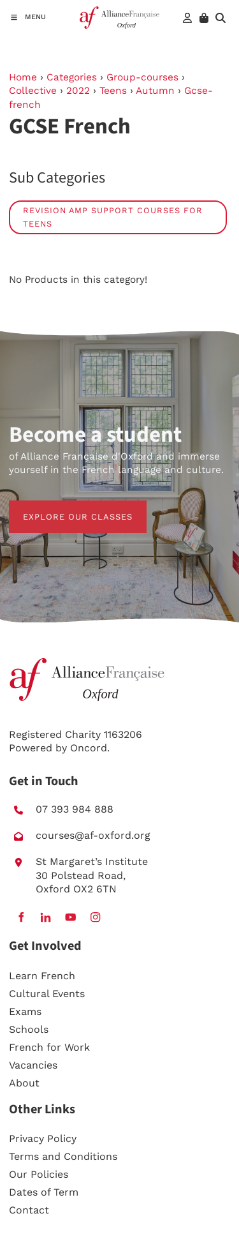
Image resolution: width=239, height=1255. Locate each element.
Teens (113, 90)
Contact (29, 1210)
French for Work (49, 1047)
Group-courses (142, 77)
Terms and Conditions (63, 1156)
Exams (25, 1011)
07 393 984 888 (74, 809)
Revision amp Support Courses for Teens (113, 217)
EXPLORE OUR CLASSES (64, 507)
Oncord (88, 748)
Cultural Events (47, 994)
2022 (78, 90)
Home (23, 77)
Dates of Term (43, 1192)
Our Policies (38, 1174)
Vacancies (33, 1065)
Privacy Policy (42, 1138)
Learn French (42, 976)
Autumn (155, 90)
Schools (28, 1029)
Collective (33, 90)
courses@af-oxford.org (93, 835)
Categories (72, 77)
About (24, 1083)
